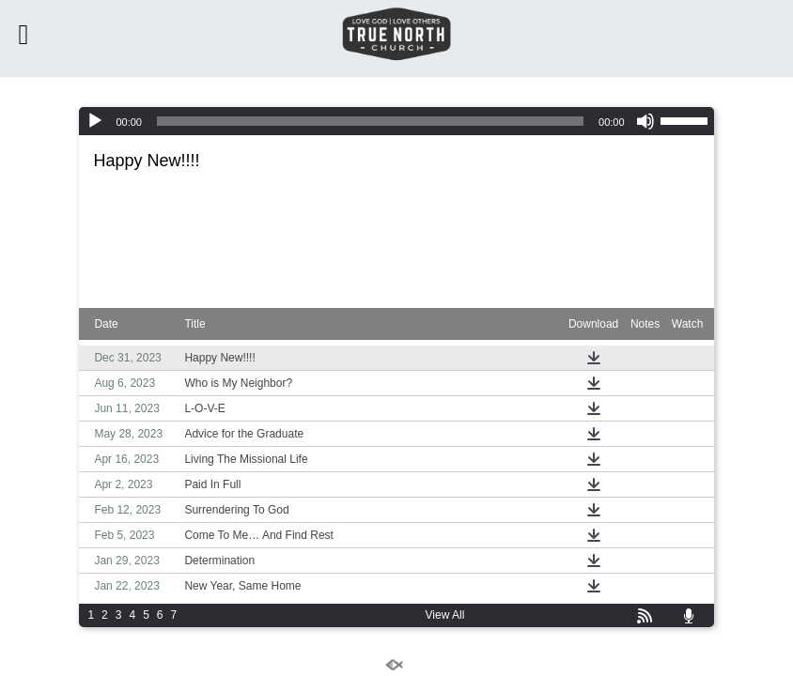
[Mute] (645, 121)
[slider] (370, 121)
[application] (396, 121)
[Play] (95, 121)
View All (445, 615)
